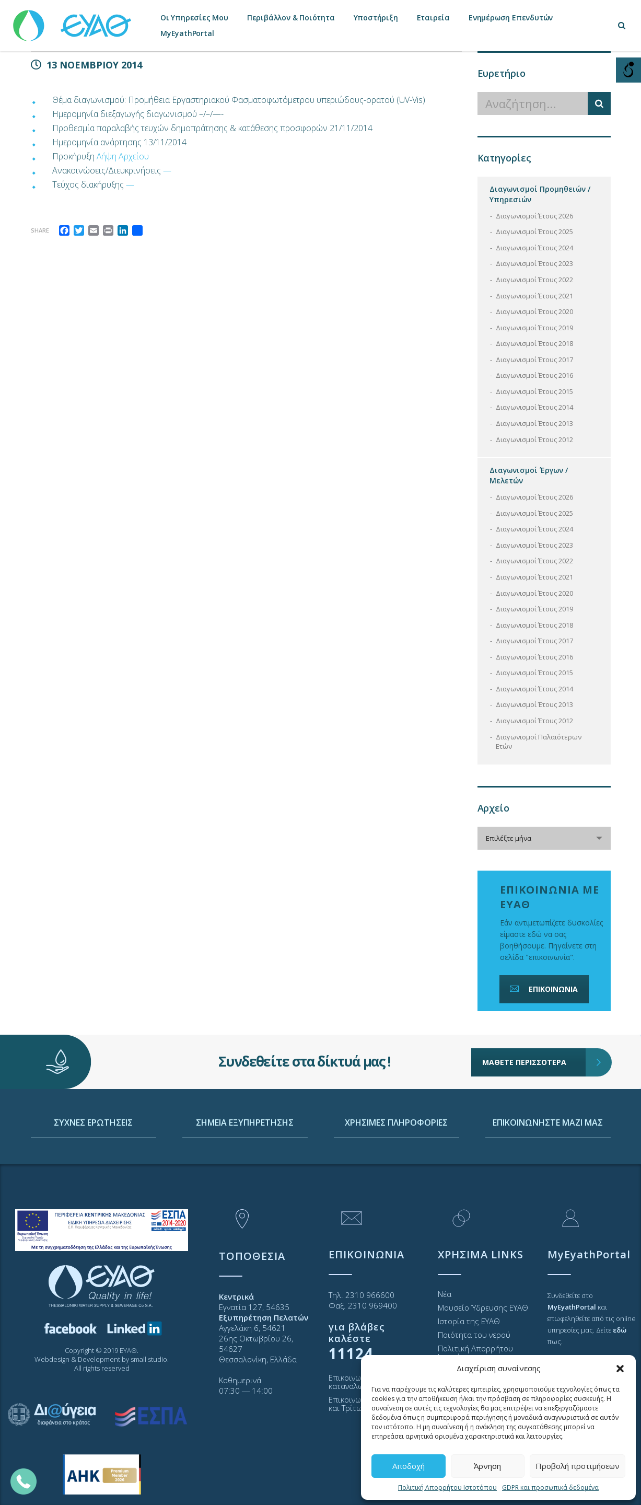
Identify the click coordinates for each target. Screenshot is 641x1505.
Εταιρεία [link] (433, 17)
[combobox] (544, 838)
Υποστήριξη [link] (376, 17)
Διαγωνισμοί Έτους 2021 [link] (534, 295)
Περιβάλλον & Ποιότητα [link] (291, 17)
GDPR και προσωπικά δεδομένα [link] (550, 1487)
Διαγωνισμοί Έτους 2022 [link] (534, 279)
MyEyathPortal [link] (187, 33)
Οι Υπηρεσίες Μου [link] (194, 17)
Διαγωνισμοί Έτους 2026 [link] (534, 216)
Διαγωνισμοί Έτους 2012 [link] (534, 439)
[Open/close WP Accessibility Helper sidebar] (628, 70)
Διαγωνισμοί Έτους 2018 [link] (534, 343)
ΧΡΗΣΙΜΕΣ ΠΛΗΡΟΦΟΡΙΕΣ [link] (396, 1161)
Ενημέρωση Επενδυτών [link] (511, 17)
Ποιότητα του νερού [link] (474, 1334)
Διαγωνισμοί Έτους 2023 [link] (534, 263)
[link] (73, 21)
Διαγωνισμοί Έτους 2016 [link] (534, 375)
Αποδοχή (408, 1466)
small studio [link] (149, 1359)
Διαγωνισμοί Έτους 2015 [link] (534, 391)
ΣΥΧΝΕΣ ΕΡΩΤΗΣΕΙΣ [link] (93, 1161)
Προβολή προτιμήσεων (577, 1466)
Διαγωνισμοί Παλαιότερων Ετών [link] (538, 741)
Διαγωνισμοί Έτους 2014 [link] (534, 407)
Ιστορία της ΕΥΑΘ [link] (469, 1321)
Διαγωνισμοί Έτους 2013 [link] (534, 423)
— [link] (167, 170)
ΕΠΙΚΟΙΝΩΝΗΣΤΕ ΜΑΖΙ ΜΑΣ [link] (548, 1161)
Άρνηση (487, 1466)
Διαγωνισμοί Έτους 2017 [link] (534, 359)
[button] (620, 1368)
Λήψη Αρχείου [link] (123, 156)
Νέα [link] (444, 1294)
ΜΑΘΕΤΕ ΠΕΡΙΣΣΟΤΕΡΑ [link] (534, 1034)
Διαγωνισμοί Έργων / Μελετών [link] (529, 475)
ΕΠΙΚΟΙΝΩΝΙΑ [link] (543, 989)
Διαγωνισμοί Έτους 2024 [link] (534, 247)
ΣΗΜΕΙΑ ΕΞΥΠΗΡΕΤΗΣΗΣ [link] (245, 1161)
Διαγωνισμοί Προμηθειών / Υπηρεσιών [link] (540, 194)
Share (40, 230)
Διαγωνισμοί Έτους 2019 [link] (534, 327)
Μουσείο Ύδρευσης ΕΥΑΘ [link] (483, 1307)
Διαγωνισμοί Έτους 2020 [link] (534, 311)
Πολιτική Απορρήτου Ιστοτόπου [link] (447, 1487)
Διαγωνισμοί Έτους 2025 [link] (534, 231)
